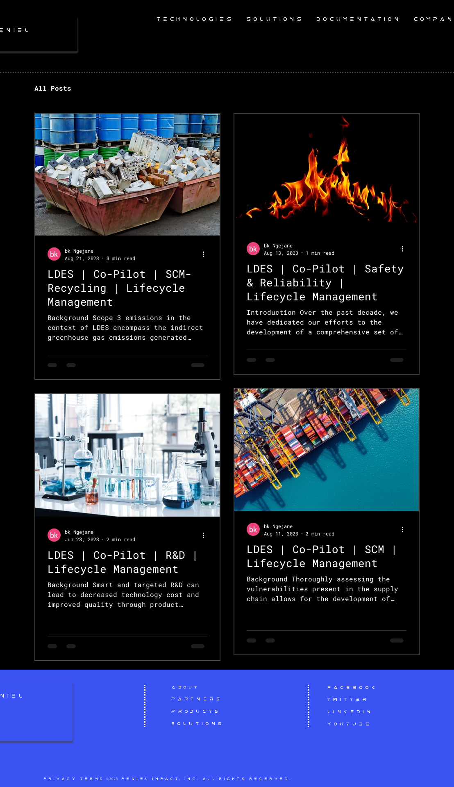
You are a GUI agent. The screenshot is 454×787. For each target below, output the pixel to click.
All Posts (52, 88)
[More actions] (206, 254)
